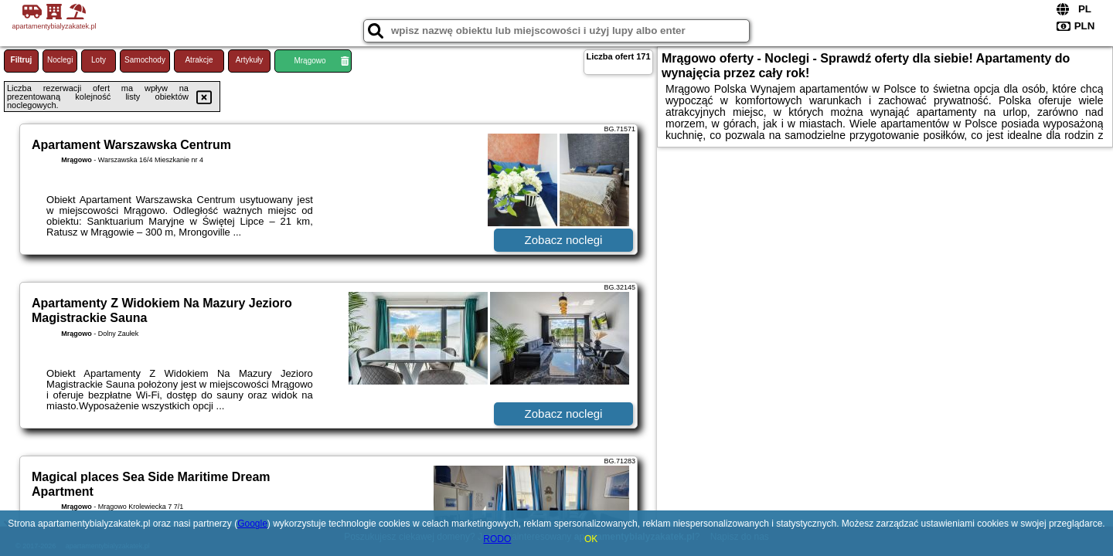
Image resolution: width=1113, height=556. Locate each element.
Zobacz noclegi (564, 239)
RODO (497, 539)
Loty (98, 60)
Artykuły (250, 60)
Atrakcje (199, 60)
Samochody (144, 60)
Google (252, 523)
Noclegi (60, 60)
